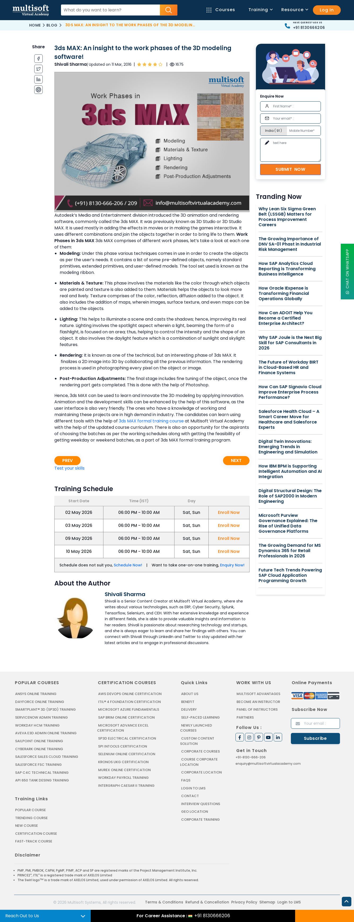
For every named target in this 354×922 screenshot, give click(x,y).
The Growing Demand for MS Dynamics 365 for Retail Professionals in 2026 (290, 551)
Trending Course (31, 817)
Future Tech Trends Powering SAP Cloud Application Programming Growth (290, 575)
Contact (190, 795)
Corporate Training (200, 819)
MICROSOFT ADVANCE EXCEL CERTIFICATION (122, 728)
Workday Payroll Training (123, 777)
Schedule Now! (128, 565)
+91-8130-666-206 (250, 757)
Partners (245, 717)
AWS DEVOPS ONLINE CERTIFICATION (130, 693)
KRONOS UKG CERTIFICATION (123, 761)
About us (189, 693)
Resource (294, 10)
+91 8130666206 (309, 27)
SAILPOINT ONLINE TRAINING (39, 740)
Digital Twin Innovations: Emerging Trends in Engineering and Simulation (288, 447)
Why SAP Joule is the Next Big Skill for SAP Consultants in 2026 (290, 343)
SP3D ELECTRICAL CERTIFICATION (127, 738)
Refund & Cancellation (207, 901)
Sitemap (267, 901)
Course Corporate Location (199, 762)
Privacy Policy (244, 901)
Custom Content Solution (197, 741)
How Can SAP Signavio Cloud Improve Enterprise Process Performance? (290, 392)
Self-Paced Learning (200, 717)
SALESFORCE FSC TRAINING (38, 764)
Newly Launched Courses (196, 728)
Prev (67, 460)
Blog (52, 25)
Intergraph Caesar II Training (126, 785)
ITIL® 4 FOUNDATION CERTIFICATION (129, 701)
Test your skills (69, 468)
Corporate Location (201, 772)
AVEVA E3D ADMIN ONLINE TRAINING (46, 733)
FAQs (185, 779)
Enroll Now (229, 512)
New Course (26, 825)
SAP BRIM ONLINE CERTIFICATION (126, 717)
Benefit (188, 701)
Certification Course (36, 833)
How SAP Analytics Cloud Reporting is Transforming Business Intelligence (287, 269)
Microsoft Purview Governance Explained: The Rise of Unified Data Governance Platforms (288, 523)
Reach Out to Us (22, 916)
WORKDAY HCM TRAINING (37, 725)
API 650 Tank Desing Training (42, 780)
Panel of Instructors (257, 709)
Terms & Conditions (164, 901)
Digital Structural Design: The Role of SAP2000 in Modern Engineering (290, 496)
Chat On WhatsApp (347, 271)
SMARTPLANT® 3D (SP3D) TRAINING (45, 709)
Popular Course (30, 809)
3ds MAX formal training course (151, 421)
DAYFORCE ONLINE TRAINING (40, 701)
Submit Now (290, 169)
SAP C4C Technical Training (42, 772)
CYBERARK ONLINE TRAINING (39, 748)
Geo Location (194, 811)
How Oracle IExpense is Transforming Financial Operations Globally (284, 293)
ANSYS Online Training (36, 693)
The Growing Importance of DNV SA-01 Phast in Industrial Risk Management (290, 244)
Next (236, 460)
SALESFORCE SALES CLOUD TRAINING (46, 756)
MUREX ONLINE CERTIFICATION (124, 769)
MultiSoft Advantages (258, 693)
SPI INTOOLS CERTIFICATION (122, 746)
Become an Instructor (259, 701)
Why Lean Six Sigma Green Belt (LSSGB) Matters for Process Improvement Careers (287, 217)
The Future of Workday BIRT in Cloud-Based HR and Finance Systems (288, 367)
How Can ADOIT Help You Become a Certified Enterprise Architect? (285, 318)
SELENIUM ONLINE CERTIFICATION (127, 753)
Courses (221, 10)
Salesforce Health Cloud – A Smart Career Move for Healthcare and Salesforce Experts (289, 419)
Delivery (188, 709)
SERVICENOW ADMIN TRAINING (42, 717)
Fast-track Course (33, 840)
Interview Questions (201, 803)
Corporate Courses (200, 751)
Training (260, 10)
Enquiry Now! (232, 565)
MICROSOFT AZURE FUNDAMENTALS (128, 709)
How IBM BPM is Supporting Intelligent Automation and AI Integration (290, 471)
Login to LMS (193, 787)
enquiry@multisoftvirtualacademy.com (268, 763)
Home (35, 25)
